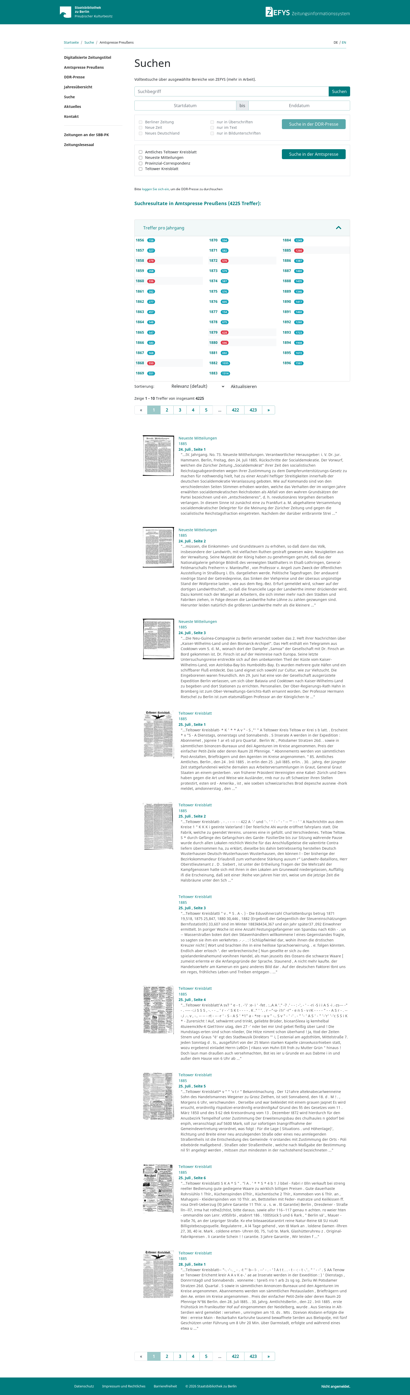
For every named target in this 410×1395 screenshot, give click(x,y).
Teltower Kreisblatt (161, 168)
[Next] (268, 410)
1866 (140, 342)
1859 (140, 270)
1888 (287, 280)
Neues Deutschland (162, 133)
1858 (140, 260)
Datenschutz (84, 1386)
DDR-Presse (74, 76)
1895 (287, 352)
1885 (287, 250)
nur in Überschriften (235, 121)
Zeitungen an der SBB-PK (86, 134)
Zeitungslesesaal (79, 144)
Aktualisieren (244, 386)
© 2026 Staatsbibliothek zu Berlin (211, 1386)
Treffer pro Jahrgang (163, 228)
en (344, 42)
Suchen (339, 91)
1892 (287, 321)
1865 (140, 332)
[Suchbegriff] (231, 91)
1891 (287, 311)
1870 (214, 240)
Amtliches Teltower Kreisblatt (171, 151)
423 (253, 410)
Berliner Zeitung (159, 121)
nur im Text (227, 127)
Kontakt (71, 116)
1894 (287, 342)
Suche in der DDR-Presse (313, 124)
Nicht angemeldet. (335, 1386)
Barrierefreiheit (165, 1386)
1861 (140, 291)
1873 (214, 270)
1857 (140, 250)
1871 (214, 250)
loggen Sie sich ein (155, 189)
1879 (214, 332)
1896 (287, 362)
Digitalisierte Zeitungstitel (87, 57)
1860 (140, 280)
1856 (140, 240)
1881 (214, 352)
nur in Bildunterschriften (239, 133)
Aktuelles (72, 106)
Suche (89, 42)
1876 (214, 301)
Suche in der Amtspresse (313, 154)
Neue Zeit (153, 127)
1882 (214, 362)
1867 (140, 352)
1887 (287, 270)
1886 (287, 260)
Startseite (71, 42)
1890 (287, 301)
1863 (140, 311)
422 (235, 410)
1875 (214, 291)
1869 (140, 373)
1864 (140, 321)
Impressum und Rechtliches (123, 1386)
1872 (214, 260)
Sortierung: (144, 386)
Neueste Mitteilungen (164, 157)
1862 (140, 301)
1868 (140, 362)
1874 (214, 280)
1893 (287, 332)
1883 (214, 373)
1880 (214, 342)
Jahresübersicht (78, 86)
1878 (214, 321)
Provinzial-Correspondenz (167, 163)
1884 (287, 240)
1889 (287, 291)
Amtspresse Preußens (84, 67)
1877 (214, 311)
